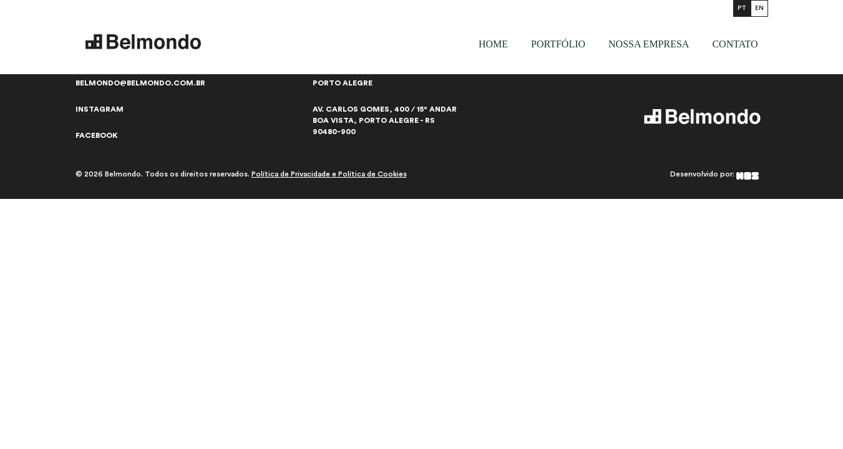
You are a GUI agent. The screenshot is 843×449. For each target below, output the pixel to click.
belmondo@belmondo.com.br (140, 83)
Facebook (97, 135)
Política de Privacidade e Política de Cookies (329, 174)
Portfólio (558, 44)
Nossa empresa (648, 44)
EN (759, 8)
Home (493, 44)
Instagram (100, 109)
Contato (735, 44)
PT (742, 8)
